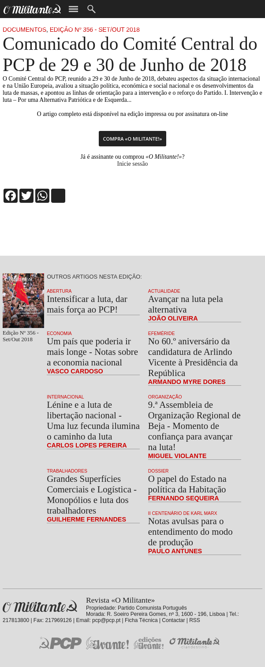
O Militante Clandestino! (195, 643)
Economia (59, 333)
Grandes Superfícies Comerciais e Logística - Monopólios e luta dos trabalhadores (92, 494)
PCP (60, 643)
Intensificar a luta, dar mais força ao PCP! (87, 304)
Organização (165, 397)
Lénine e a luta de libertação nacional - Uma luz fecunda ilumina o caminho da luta (93, 420)
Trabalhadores (67, 471)
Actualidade (164, 291)
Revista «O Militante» (40, 606)
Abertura (59, 291)
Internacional (65, 397)
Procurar (91, 9)
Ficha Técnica (141, 620)
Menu (73, 9)
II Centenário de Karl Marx (182, 513)
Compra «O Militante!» (132, 138)
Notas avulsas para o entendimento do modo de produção (190, 531)
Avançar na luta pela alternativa (185, 304)
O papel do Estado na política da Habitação (187, 483)
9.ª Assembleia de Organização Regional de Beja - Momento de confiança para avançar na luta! (194, 425)
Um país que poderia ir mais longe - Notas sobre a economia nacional (92, 351)
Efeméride (161, 333)
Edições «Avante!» (148, 643)
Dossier (158, 471)
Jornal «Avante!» (107, 643)
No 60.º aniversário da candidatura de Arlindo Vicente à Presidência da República (193, 357)
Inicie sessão (132, 163)
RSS (194, 620)
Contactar (173, 620)
